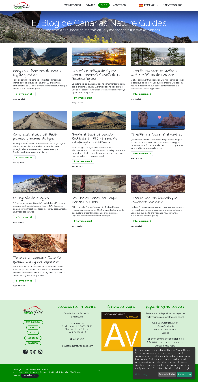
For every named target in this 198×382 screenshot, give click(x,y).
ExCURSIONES (33, 322)
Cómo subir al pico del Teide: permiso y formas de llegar (35, 137)
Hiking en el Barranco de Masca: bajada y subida (37, 73)
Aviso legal (18, 372)
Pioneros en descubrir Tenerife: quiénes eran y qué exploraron (37, 261)
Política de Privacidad (59, 372)
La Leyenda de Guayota (32, 199)
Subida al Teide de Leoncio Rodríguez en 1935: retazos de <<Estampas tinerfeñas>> (95, 139)
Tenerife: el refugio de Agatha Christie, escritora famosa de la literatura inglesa (96, 75)
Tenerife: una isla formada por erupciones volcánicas (155, 201)
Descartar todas (167, 374)
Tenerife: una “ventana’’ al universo (157, 135)
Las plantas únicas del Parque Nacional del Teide (95, 201)
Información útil (24, 94)
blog (32, 332)
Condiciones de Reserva (36, 372)
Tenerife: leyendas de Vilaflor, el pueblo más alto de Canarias (156, 73)
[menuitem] (72, 5)
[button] (132, 5)
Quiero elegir (141, 374)
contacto (33, 343)
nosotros (33, 338)
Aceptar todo (184, 374)
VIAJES (33, 327)
